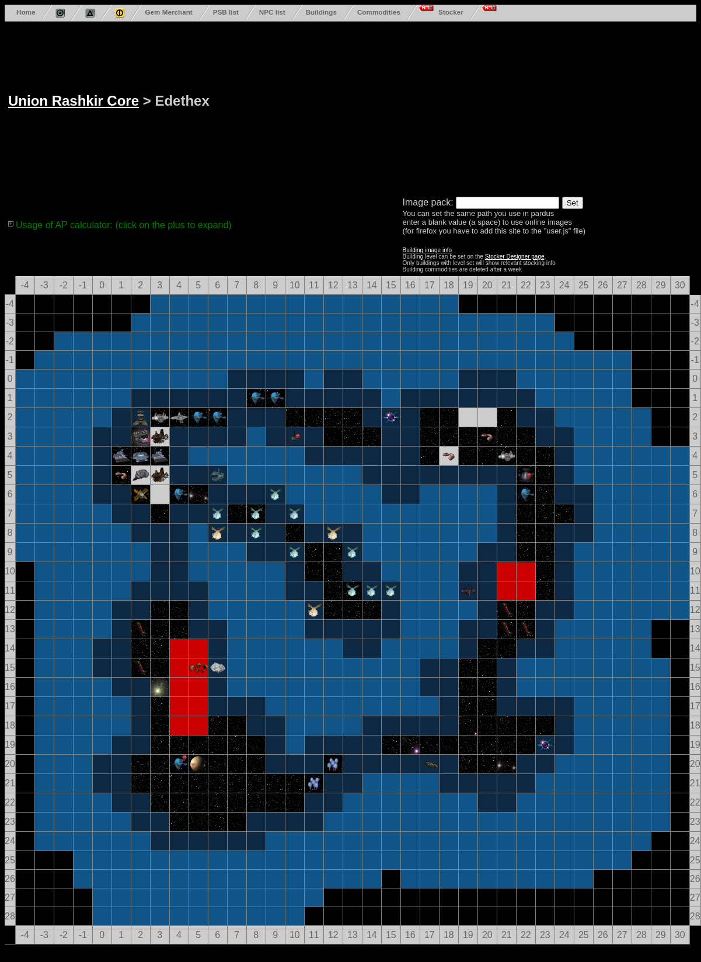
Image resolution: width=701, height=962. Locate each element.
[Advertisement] (343, 107)
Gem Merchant (168, 12)
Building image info (427, 250)
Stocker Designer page (515, 256)
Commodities (378, 12)
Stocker (450, 12)
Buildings (321, 12)
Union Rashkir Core (73, 101)
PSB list (226, 12)
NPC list (272, 12)
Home (25, 12)
